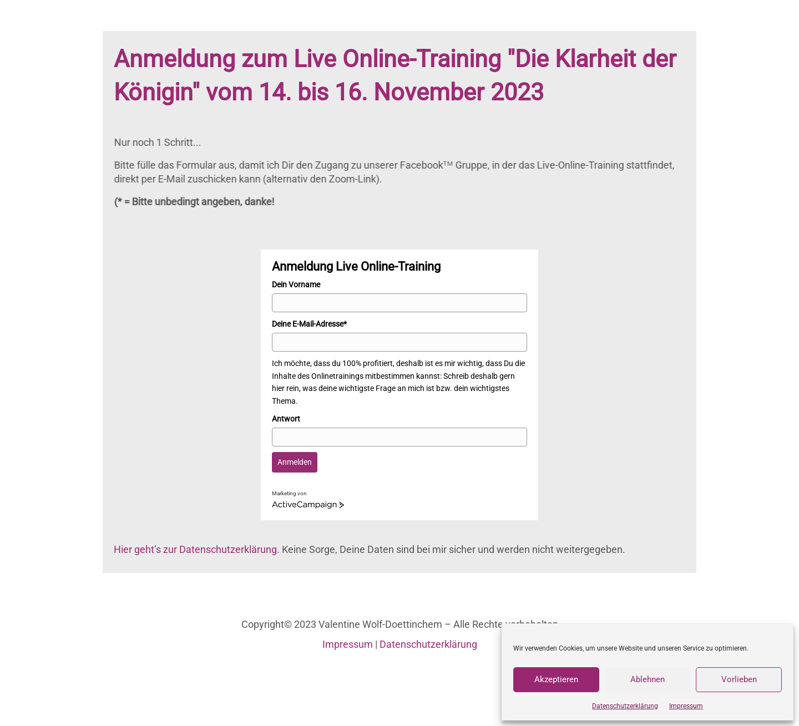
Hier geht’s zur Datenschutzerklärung (195, 549)
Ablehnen (647, 679)
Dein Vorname (296, 284)
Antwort (286, 418)
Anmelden (294, 462)
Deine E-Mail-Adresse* (309, 323)
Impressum (686, 706)
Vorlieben (739, 679)
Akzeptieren (556, 679)
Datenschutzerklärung (625, 706)
